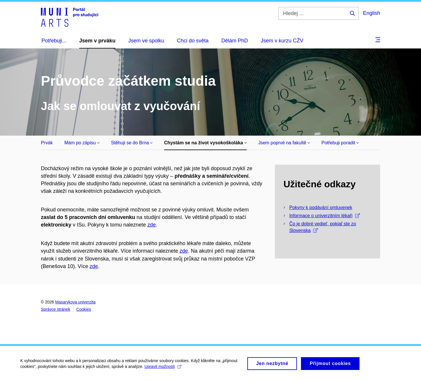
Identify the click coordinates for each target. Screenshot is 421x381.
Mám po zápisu (81, 142)
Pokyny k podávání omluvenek (320, 207)
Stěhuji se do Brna (132, 142)
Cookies (83, 309)
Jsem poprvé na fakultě (284, 142)
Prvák (47, 142)
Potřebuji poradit (340, 142)
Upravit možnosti (162, 368)
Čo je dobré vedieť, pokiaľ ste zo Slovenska (322, 227)
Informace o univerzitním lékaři (324, 215)
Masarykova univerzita (75, 302)
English (371, 13)
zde (151, 225)
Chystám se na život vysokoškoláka (205, 142)
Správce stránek (55, 309)
